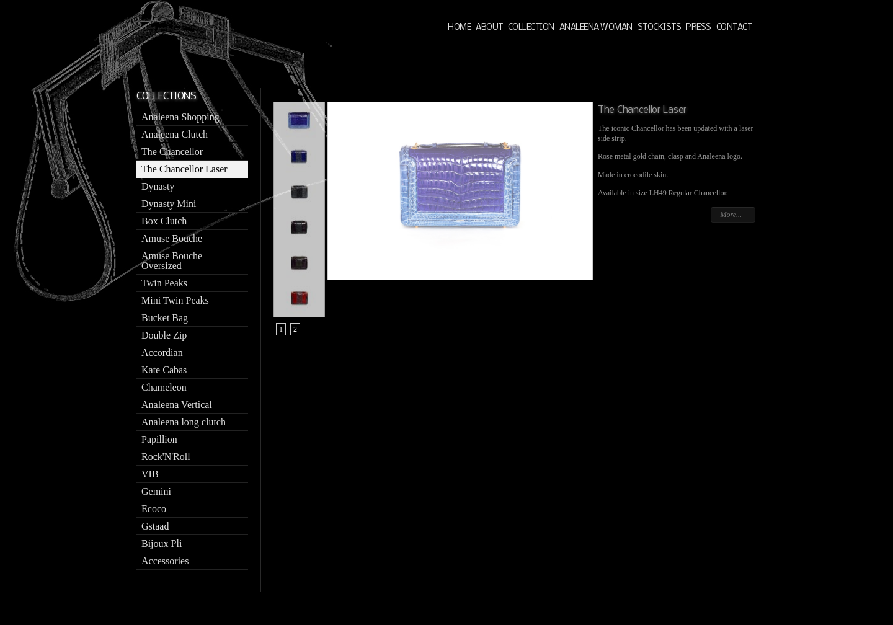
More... (731, 214)
